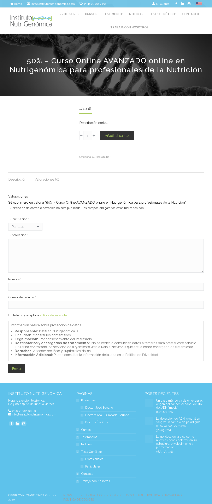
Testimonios (89, 437)
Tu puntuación (18, 219)
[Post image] (149, 403)
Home (16, 3)
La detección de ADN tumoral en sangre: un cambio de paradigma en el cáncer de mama (178, 422)
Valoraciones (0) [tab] (47, 179)
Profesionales (94, 459)
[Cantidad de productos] (87, 135)
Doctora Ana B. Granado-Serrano (107, 415)
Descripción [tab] (17, 179)
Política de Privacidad (54, 315)
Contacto (87, 473)
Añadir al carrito (117, 136)
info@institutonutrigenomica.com (34, 414)
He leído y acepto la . (38, 315)
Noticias (86, 444)
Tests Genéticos (89, 451)
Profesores (86, 400)
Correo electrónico (22, 297)
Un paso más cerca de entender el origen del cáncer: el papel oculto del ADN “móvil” (179, 404)
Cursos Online (100, 156)
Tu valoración (18, 235)
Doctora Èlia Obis (96, 422)
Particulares (93, 466)
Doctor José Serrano (99, 407)
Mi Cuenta (160, 4)
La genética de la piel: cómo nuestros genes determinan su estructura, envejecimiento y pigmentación (176, 442)
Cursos (86, 429)
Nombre (14, 279)
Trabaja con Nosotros (95, 481)
